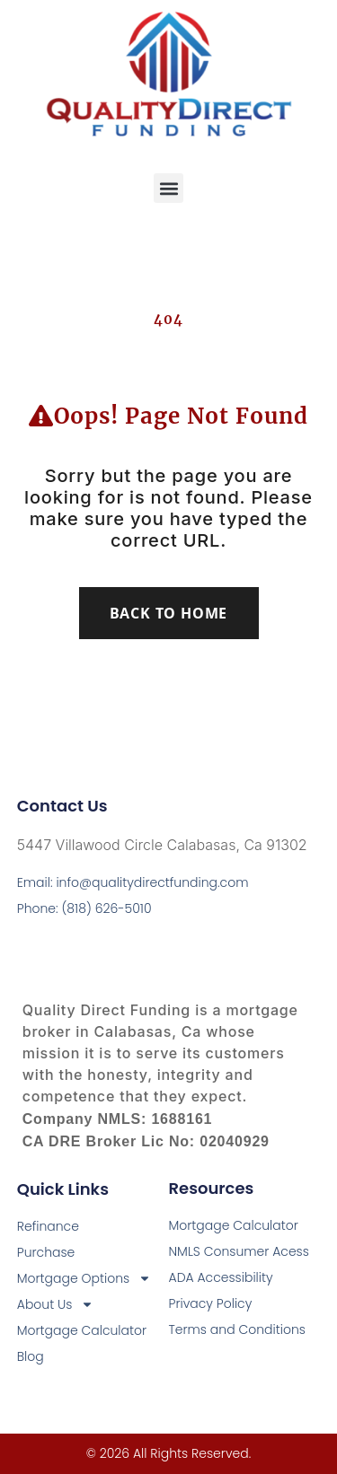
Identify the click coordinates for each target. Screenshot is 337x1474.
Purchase (46, 1252)
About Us (55, 1304)
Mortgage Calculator (81, 1330)
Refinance (48, 1226)
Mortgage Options (84, 1278)
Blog (30, 1356)
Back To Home (169, 613)
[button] (168, 188)
